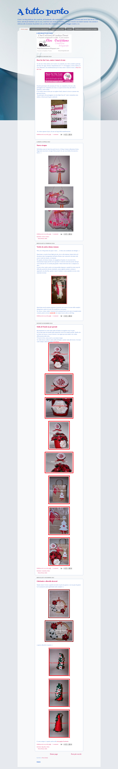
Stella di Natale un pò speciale (47, 327)
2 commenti (55, 316)
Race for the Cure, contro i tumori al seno (51, 60)
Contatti (69, 29)
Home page (24, 29)
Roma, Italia (44, 238)
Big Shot (44, 747)
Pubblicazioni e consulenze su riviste (86, 29)
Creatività (44, 571)
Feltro (48, 571)
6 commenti (55, 568)
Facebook (56, 341)
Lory (45, 134)
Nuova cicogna (42, 145)
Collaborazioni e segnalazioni (39, 29)
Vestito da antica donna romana (48, 247)
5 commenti (55, 234)
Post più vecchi (76, 754)
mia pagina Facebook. (63, 741)
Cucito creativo (45, 236)
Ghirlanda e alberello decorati (47, 581)
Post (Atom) (45, 757)
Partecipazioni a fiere (57, 29)
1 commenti (55, 134)
